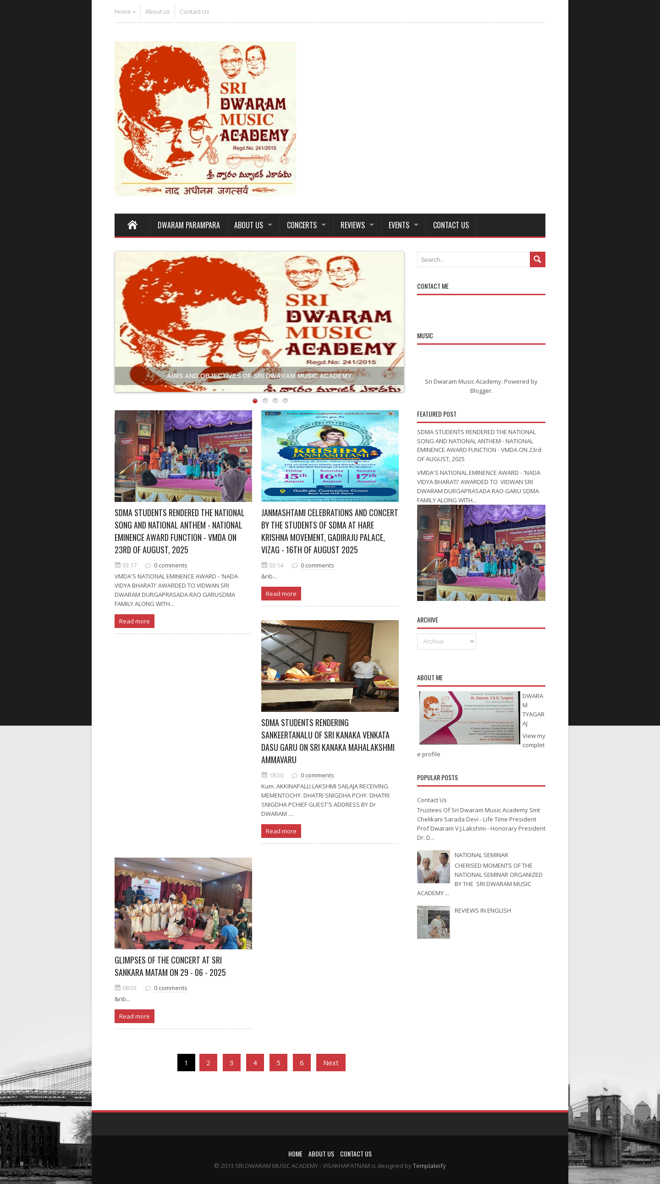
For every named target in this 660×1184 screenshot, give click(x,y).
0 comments (170, 565)
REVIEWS (353, 225)
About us (157, 11)
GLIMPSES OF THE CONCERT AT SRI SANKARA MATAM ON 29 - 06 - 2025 (170, 966)
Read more (134, 621)
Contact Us (194, 11)
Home (123, 11)
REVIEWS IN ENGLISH (483, 910)
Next (331, 1062)
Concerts (302, 225)
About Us (248, 225)
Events (399, 225)
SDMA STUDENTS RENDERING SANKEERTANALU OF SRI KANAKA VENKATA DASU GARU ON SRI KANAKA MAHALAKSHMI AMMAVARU (328, 740)
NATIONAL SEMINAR (481, 855)
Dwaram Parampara (189, 225)
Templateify (380, 387)
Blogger (480, 390)
